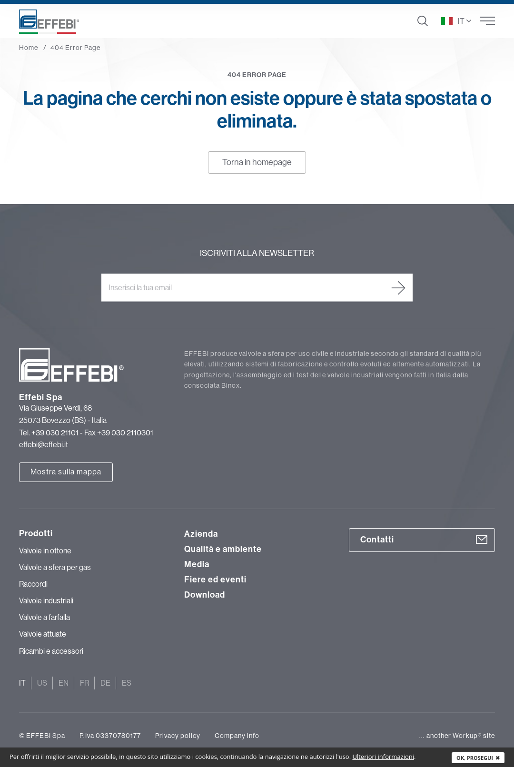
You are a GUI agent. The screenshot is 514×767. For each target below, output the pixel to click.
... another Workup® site (457, 735)
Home (28, 48)
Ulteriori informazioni (383, 756)
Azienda (201, 534)
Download (204, 595)
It (22, 683)
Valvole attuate (42, 634)
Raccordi (33, 584)
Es (126, 683)
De (105, 683)
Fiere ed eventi (215, 579)
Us (42, 683)
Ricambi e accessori (51, 651)
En (64, 683)
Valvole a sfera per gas (55, 567)
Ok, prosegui (478, 757)
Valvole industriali (46, 600)
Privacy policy (177, 735)
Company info (237, 735)
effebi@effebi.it (43, 444)
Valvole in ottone (45, 550)
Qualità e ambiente (223, 549)
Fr (84, 683)
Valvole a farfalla (44, 617)
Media (196, 564)
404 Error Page (75, 48)
